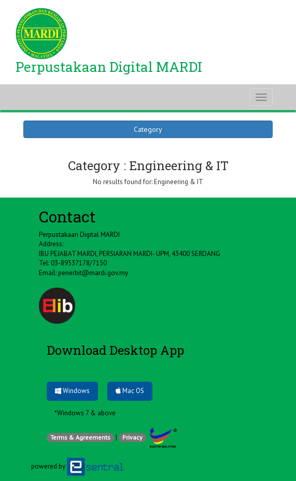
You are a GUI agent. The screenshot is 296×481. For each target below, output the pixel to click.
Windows (72, 390)
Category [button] (148, 129)
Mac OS (130, 390)
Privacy (132, 437)
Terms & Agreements (80, 437)
